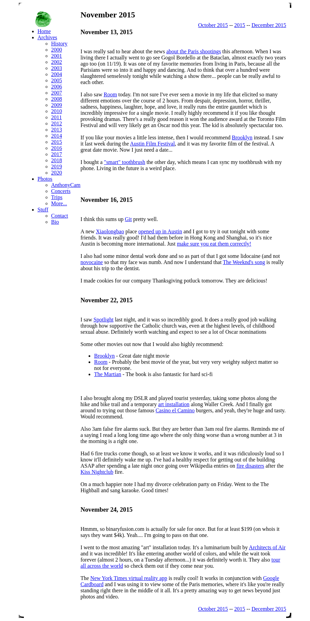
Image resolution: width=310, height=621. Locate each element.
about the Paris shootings (193, 51)
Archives (47, 37)
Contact (59, 216)
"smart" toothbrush (124, 162)
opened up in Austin (160, 231)
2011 (56, 117)
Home (44, 31)
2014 (56, 136)
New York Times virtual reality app (128, 578)
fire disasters (250, 466)
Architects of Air (267, 547)
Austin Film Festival (152, 144)
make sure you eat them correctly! (214, 244)
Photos (44, 179)
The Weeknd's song (244, 262)
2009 (56, 105)
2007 (56, 93)
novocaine (91, 262)
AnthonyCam (65, 185)
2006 (56, 86)
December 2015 (268, 25)
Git (128, 219)
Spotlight (103, 319)
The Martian (107, 374)
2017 (56, 154)
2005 (56, 80)
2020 (56, 173)
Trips (56, 197)
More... (59, 203)
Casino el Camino (175, 410)
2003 (56, 68)
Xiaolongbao (110, 231)
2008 (56, 99)
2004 (56, 74)
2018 (56, 160)
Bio (55, 222)
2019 (56, 166)
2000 (56, 50)
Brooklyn (242, 137)
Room (110, 94)
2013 (56, 130)
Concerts (61, 191)
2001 (56, 56)
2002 (56, 62)
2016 (56, 148)
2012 (56, 123)
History (59, 43)
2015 (239, 25)
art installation (173, 404)
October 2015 (213, 25)
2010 (56, 111)
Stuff (42, 209)
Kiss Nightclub (96, 472)
